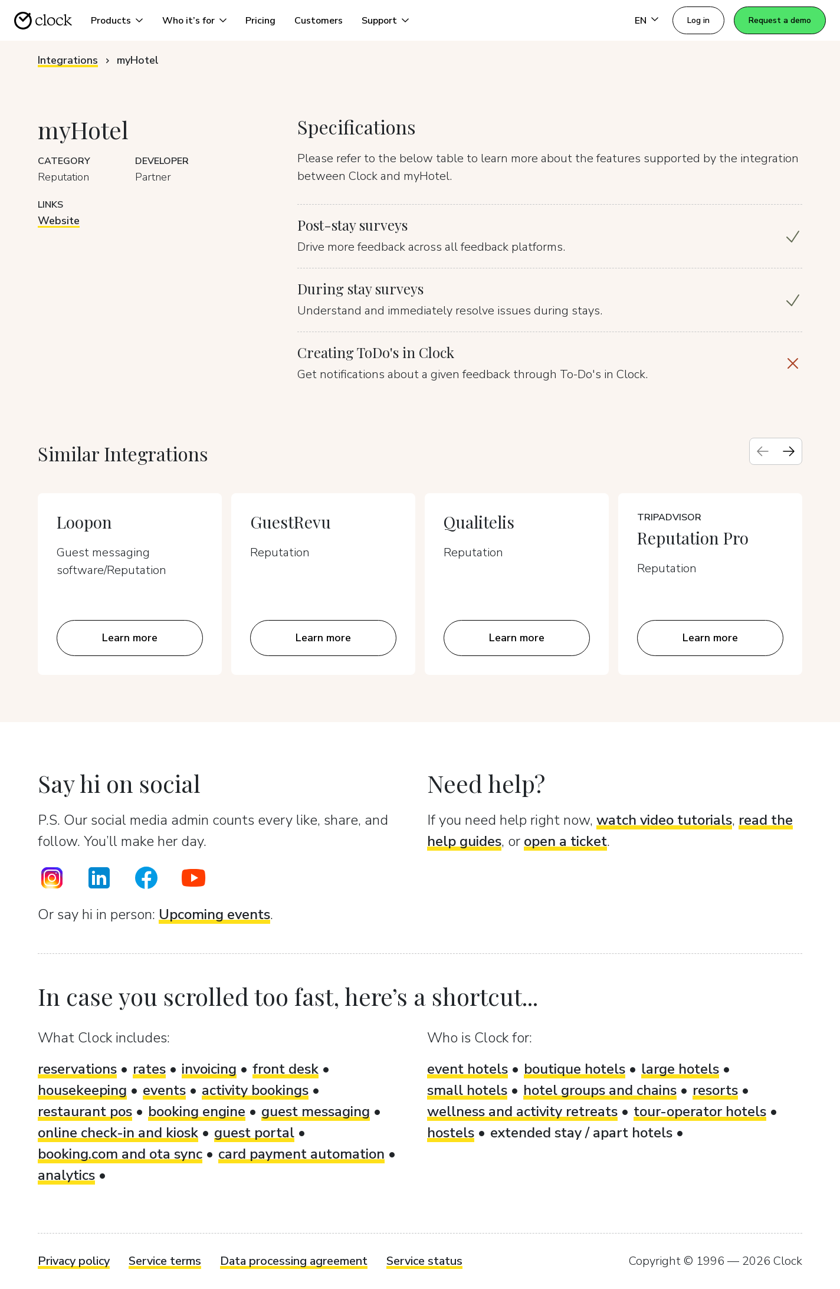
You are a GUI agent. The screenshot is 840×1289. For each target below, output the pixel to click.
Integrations (68, 60)
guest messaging (315, 1111)
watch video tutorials (664, 820)
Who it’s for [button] (188, 20)
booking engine (196, 1111)
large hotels (680, 1069)
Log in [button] (698, 20)
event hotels (467, 1069)
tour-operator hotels (700, 1111)
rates (149, 1069)
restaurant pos (85, 1111)
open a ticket (565, 841)
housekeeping (82, 1090)
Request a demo (780, 20)
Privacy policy (74, 1261)
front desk (285, 1069)
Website (59, 221)
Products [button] (111, 20)
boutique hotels (574, 1069)
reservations (77, 1069)
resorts (715, 1090)
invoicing (209, 1069)
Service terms (165, 1261)
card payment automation (301, 1153)
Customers (318, 20)
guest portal (254, 1132)
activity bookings (255, 1090)
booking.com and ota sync (120, 1153)
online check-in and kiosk (118, 1132)
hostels (450, 1132)
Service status (424, 1261)
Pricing (260, 20)
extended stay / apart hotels (581, 1132)
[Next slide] (789, 451)
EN (641, 20)
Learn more (130, 638)
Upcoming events (214, 914)
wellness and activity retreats (522, 1111)
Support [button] (379, 20)
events (164, 1090)
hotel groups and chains (600, 1090)
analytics (66, 1175)
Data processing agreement (294, 1261)
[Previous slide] (763, 451)
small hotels (467, 1090)
